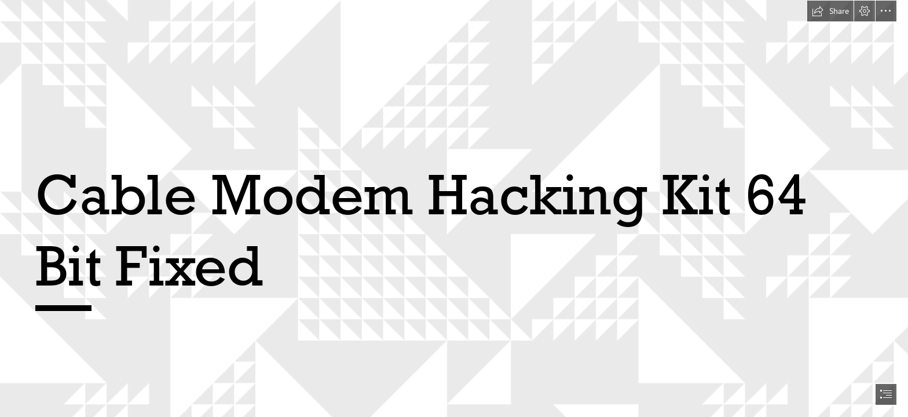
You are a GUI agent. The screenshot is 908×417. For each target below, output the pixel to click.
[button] (830, 11)
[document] (454, 208)
